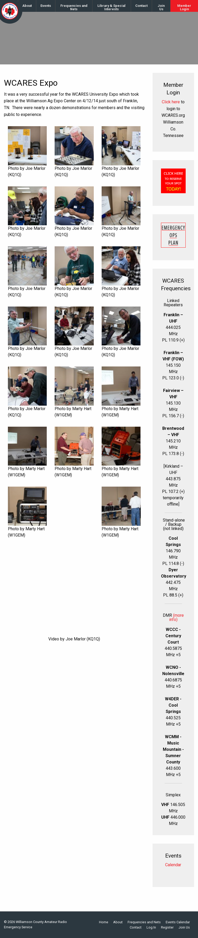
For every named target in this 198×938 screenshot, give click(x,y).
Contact (141, 6)
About (27, 6)
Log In (151, 927)
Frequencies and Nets (73, 7)
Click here (171, 101)
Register (167, 927)
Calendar (173, 864)
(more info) (176, 617)
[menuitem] (27, 6)
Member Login (184, 7)
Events (45, 6)
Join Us (161, 7)
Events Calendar (178, 922)
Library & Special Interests (111, 7)
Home (103, 922)
